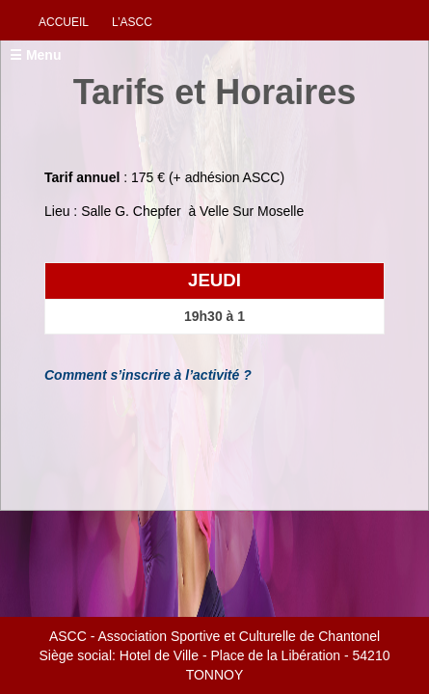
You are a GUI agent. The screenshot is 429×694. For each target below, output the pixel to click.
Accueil (64, 22)
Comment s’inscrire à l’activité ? (148, 375)
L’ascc (132, 22)
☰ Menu (35, 55)
